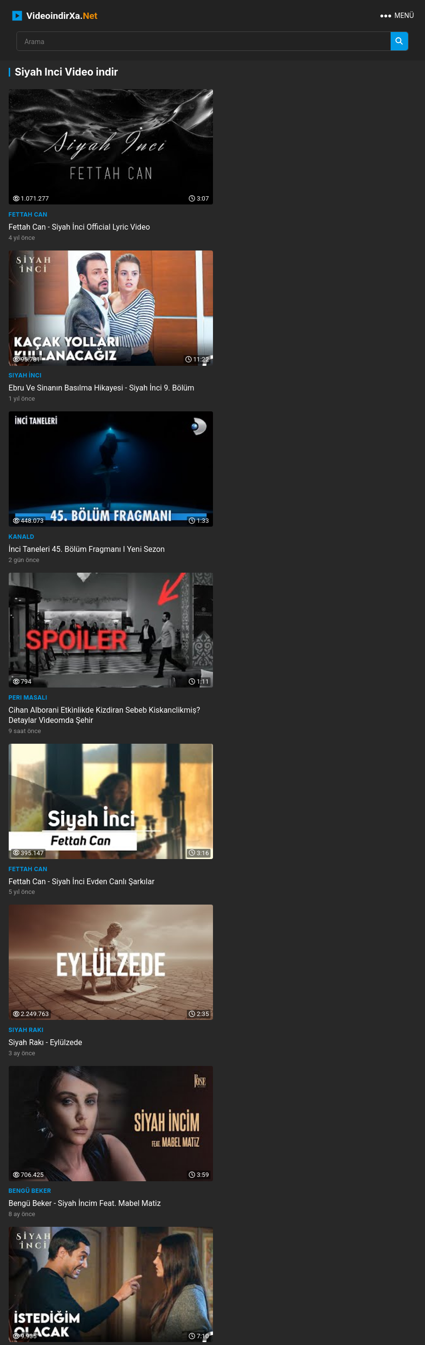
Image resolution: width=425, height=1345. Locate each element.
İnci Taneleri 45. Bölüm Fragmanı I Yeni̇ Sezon (87, 382)
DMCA (284, 1334)
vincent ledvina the (296, 1259)
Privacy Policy (245, 1334)
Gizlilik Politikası (191, 1334)
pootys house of (90, 1276)
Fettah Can (28, 211)
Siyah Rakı (231, 538)
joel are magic (178, 1259)
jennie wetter (190, 1243)
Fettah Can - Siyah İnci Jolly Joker (66, 878)
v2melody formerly (41, 1292)
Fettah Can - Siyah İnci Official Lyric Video (79, 224)
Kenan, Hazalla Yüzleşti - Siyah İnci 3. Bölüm (289, 1036)
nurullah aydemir (40, 865)
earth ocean (355, 1259)
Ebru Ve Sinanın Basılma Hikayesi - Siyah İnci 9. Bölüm (307, 224)
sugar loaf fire (35, 1243)
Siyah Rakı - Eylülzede (251, 551)
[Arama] (399, 41)
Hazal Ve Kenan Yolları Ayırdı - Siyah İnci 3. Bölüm (94, 1036)
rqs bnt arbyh (286, 1276)
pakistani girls (234, 1259)
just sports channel (253, 1243)
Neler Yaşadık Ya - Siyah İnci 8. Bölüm (278, 878)
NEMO (255, 1319)
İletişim (148, 1334)
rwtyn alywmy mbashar (354, 1276)
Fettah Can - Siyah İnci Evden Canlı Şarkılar (82, 551)
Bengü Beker (30, 697)
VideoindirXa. (55, 16)
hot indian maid (375, 1243)
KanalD (21, 370)
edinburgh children (225, 1276)
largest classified (117, 1259)
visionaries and (318, 1243)
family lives (140, 1243)
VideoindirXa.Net (210, 1319)
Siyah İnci (230, 211)
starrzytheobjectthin (46, 1259)
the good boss (90, 1243)
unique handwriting (155, 1276)
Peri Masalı (233, 370)
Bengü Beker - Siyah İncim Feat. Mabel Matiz (85, 709)
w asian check (33, 1276)
